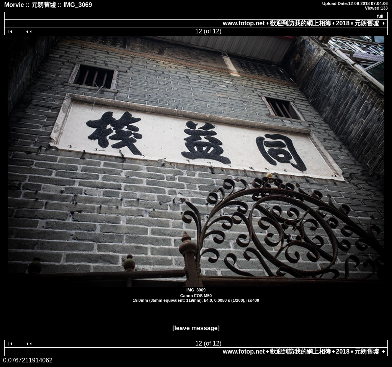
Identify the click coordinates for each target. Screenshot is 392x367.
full (380, 16)
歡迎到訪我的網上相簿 (300, 23)
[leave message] (196, 328)
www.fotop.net (244, 23)
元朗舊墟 (366, 23)
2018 (343, 23)
